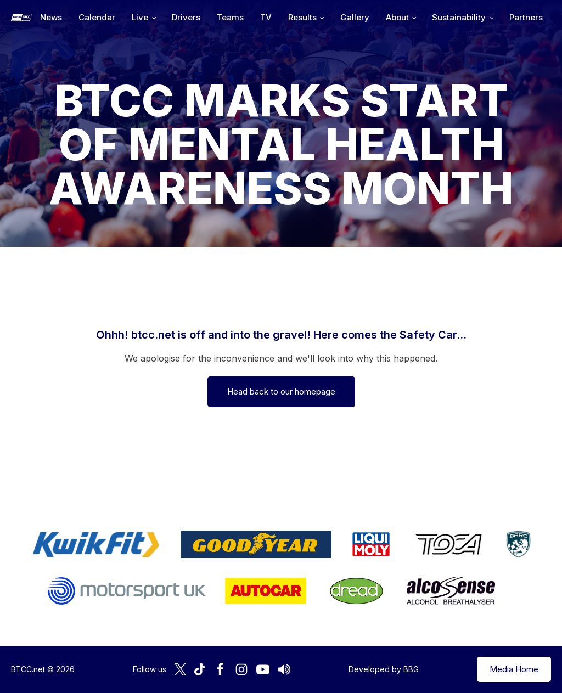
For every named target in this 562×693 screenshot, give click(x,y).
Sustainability (459, 17)
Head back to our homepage (281, 391)
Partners (526, 17)
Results (302, 17)
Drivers (186, 17)
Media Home (514, 669)
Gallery (354, 17)
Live (140, 17)
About (397, 17)
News (51, 17)
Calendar (96, 17)
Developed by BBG (384, 669)
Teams (230, 17)
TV (266, 17)
